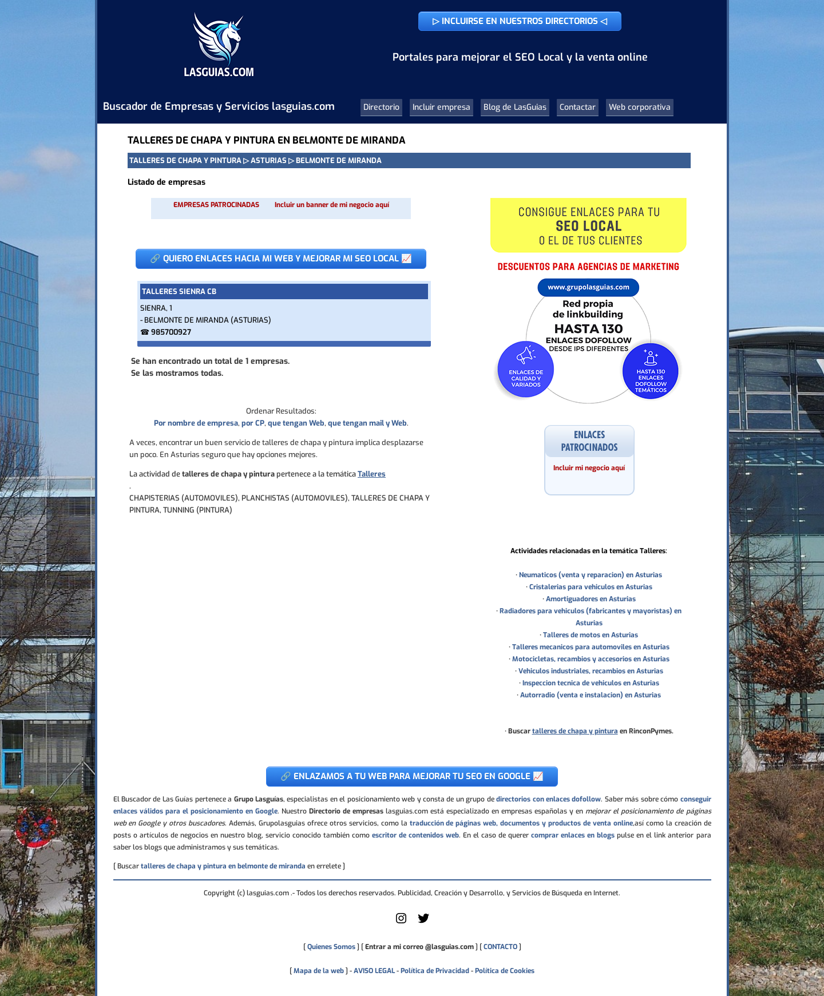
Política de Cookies (504, 970)
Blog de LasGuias (515, 107)
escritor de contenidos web (415, 835)
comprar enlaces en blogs (573, 835)
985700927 (171, 332)
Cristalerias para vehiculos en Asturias (590, 587)
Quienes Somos (331, 946)
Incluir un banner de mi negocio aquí (332, 204)
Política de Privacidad (435, 970)
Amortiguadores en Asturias (591, 599)
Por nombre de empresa (196, 423)
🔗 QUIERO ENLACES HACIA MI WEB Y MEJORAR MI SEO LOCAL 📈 (281, 258)
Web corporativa (640, 107)
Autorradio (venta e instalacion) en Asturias (590, 695)
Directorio (381, 107)
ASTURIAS (269, 160)
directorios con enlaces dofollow (548, 799)
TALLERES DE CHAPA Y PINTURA (185, 160)
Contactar (578, 107)
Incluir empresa (441, 107)
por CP (252, 423)
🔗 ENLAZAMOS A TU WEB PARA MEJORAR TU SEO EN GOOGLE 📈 (412, 776)
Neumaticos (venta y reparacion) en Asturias (590, 575)
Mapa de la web (318, 970)
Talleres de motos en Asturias (590, 635)
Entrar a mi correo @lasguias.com (419, 946)
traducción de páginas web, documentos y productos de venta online (521, 823)
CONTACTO (500, 946)
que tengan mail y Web (367, 423)
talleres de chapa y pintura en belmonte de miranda (223, 866)
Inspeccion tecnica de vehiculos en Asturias (590, 683)
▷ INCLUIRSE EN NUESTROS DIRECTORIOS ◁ (520, 21)
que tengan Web (296, 423)
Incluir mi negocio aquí (589, 468)
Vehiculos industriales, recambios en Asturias (590, 671)
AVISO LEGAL (374, 970)
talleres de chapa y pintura (575, 731)
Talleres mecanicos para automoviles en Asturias (591, 647)
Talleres (372, 474)
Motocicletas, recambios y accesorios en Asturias (591, 659)
